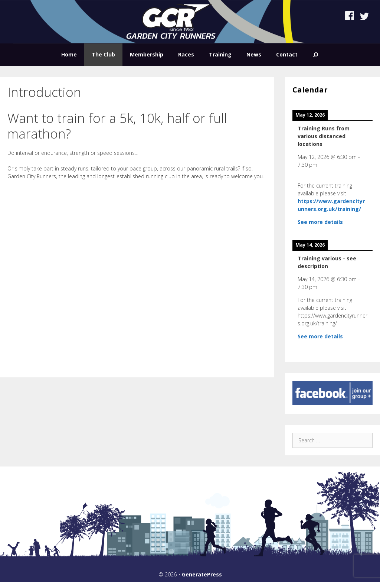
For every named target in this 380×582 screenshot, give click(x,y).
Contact (287, 54)
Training (220, 54)
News (253, 54)
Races (186, 54)
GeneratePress (202, 574)
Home (69, 54)
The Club (103, 54)
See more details (320, 221)
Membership (146, 54)
